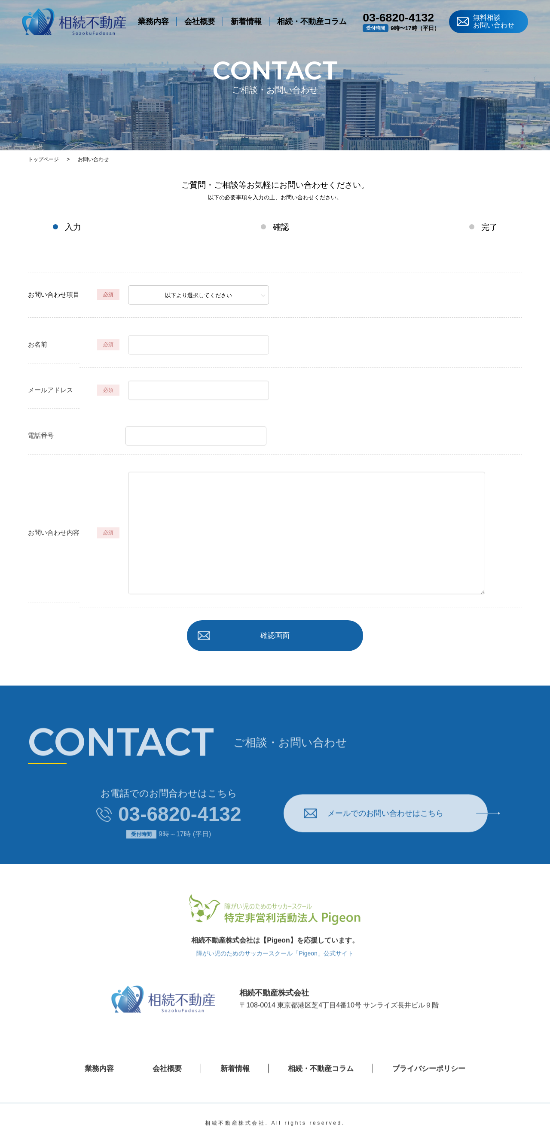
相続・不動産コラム (312, 23)
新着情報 (246, 23)
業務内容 (153, 23)
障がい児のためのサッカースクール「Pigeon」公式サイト (275, 966)
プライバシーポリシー (433, 1082)
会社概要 (199, 23)
